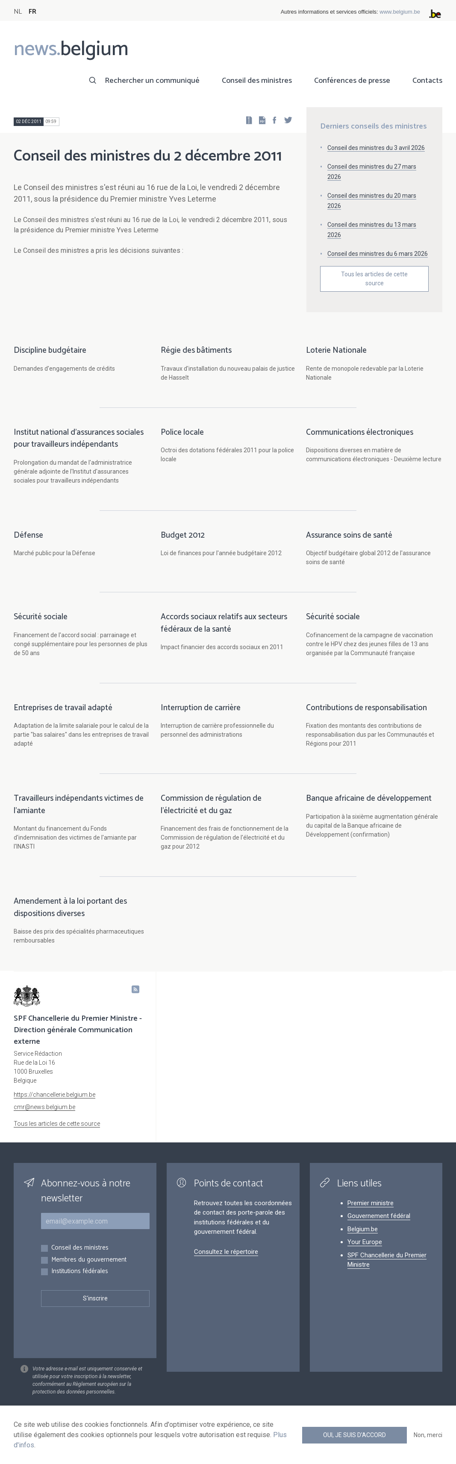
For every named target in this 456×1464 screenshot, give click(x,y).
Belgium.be (362, 1229)
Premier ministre (370, 1203)
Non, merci (428, 1435)
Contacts (427, 80)
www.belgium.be (400, 12)
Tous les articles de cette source (374, 279)
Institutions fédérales (79, 1272)
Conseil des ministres (257, 80)
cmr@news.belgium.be (44, 1107)
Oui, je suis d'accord (354, 1435)
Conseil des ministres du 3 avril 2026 (376, 147)
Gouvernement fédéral (378, 1216)
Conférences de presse (352, 80)
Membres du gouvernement (89, 1260)
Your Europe (364, 1242)
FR (32, 12)
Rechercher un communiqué (152, 80)
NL (18, 12)
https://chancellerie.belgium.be (54, 1094)
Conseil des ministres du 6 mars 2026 (377, 253)
